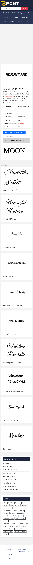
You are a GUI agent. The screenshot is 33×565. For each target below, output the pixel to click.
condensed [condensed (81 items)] (24, 505)
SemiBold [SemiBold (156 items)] (11, 528)
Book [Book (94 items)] (11, 505)
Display (20, 13)
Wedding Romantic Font (12, 362)
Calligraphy (15, 17)
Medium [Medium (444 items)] (6, 521)
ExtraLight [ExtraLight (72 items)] (6, 515)
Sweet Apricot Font (10, 420)
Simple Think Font (9, 334)
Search (24, 8)
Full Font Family (9, 136)
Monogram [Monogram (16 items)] (6, 523)
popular (28, 13)
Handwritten (24, 17)
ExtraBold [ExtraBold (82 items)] (6, 513)
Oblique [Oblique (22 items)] (5, 526)
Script (6, 17)
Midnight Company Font (11, 490)
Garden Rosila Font (9, 476)
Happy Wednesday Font (12, 305)
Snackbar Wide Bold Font (12, 391)
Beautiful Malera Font (11, 219)
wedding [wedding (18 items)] (11, 534)
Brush (8, 96)
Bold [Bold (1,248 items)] (23, 502)
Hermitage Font (8, 449)
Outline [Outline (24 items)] (11, 526)
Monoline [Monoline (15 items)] (13, 523)
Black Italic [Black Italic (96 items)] (10, 502)
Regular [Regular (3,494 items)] (17, 526)
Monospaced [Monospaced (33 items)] (20, 523)
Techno (12, 21)
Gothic (20, 21)
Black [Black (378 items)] (5, 502)
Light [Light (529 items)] (16, 518)
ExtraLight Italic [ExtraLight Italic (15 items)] (14, 515)
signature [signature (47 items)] (6, 531)
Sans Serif (6, 13)
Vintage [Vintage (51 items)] (5, 534)
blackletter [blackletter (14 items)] (17, 502)
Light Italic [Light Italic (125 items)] (22, 518)
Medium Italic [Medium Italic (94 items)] (13, 521)
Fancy (5, 21)
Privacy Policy (9, 550)
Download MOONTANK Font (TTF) (14, 132)
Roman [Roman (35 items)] (5, 528)
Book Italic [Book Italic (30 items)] (17, 505)
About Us (9, 554)
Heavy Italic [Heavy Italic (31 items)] (6, 518)
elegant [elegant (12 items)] (15, 510)
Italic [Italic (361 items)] (12, 518)
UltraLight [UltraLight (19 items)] (23, 531)
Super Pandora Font (9, 480)
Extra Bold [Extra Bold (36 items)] (12, 513)
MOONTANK (16, 151)
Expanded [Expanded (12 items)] (21, 510)
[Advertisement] (16, 43)
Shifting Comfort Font (10, 470)
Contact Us (9, 559)
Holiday (27, 21)
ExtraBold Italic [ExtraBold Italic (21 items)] (20, 513)
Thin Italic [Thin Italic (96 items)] (17, 531)
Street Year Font (8, 463)
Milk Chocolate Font (10, 276)
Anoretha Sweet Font (11, 190)
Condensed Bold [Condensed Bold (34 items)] (17, 508)
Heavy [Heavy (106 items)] (21, 515)
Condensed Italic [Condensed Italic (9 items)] (7, 510)
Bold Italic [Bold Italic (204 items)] (6, 505)
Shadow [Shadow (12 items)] (26, 528)
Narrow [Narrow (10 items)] (27, 523)
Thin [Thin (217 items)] (11, 531)
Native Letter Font (9, 483)
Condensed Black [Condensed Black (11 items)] (8, 508)
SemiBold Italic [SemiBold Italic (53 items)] (19, 528)
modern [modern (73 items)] (20, 521)
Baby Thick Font (8, 247)
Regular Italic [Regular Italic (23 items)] (24, 526)
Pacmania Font (7, 467)
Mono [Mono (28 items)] (25, 521)
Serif (13, 13)
